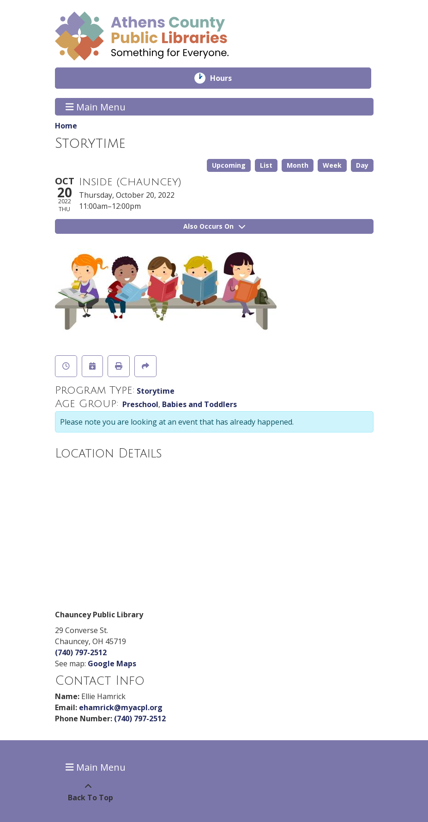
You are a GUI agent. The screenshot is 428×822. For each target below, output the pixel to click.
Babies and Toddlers (199, 404)
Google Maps (112, 663)
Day (362, 165)
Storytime (156, 391)
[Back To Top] (88, 792)
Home (66, 126)
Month (297, 165)
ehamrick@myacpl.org (121, 707)
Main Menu (96, 106)
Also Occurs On (214, 226)
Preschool (140, 404)
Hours (227, 78)
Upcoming (229, 165)
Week (332, 165)
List (266, 165)
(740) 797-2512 (81, 652)
